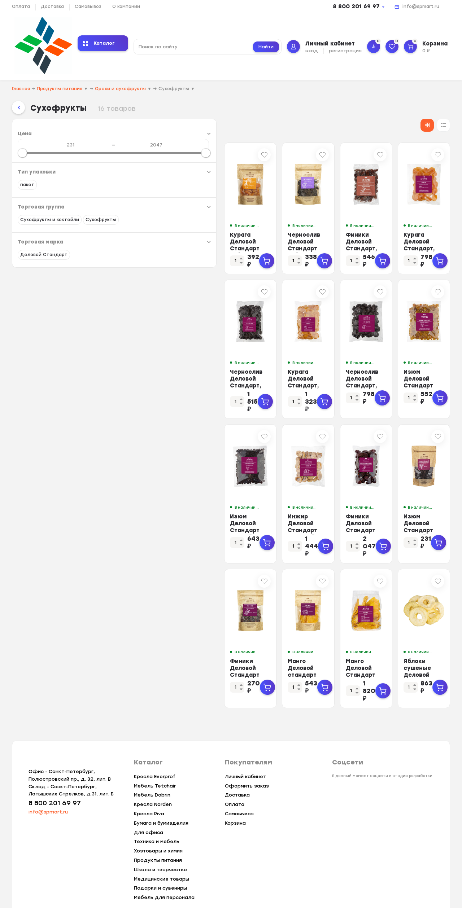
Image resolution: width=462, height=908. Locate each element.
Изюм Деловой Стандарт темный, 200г (408, 516)
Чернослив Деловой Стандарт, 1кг (167, 375)
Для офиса (148, 809)
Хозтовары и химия (158, 828)
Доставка (52, 6)
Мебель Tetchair (155, 763)
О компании (126, 6)
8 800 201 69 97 (356, 6)
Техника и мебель (156, 818)
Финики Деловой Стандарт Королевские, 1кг (324, 516)
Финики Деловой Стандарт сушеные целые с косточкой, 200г (166, 656)
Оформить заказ (247, 763)
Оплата (21, 6)
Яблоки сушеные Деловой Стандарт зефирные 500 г (408, 653)
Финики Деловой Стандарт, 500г (324, 238)
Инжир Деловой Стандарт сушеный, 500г (248, 516)
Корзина (235, 800)
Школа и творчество (160, 847)
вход (311, 50)
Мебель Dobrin (152, 772)
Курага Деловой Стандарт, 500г (404, 238)
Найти (266, 46)
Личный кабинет (245, 753)
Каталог (99, 43)
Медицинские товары (161, 856)
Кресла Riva (149, 791)
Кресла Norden (153, 781)
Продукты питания (158, 837)
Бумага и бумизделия (161, 800)
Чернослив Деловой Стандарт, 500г (329, 375)
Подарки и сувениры (160, 865)
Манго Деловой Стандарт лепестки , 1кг (330, 653)
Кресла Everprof (154, 753)
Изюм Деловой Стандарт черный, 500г (164, 516)
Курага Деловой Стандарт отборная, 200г (167, 242)
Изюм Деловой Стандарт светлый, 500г (409, 379)
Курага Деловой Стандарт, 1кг (242, 375)
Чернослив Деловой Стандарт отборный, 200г (249, 242)
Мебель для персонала (164, 874)
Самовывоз (88, 6)
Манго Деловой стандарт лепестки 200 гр (247, 653)
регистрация (345, 50)
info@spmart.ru (420, 6)
